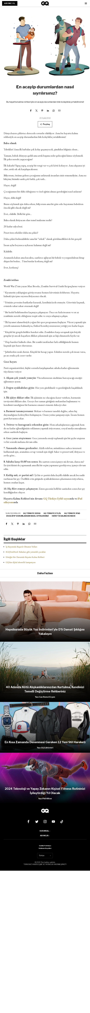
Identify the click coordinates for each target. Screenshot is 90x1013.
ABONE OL (9, 3)
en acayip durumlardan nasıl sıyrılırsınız (27, 516)
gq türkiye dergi (31, 513)
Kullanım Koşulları (45, 848)
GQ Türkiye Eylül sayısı (56, 498)
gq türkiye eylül (52, 513)
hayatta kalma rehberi (63, 516)
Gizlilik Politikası (45, 846)
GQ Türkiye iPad (72, 513)
